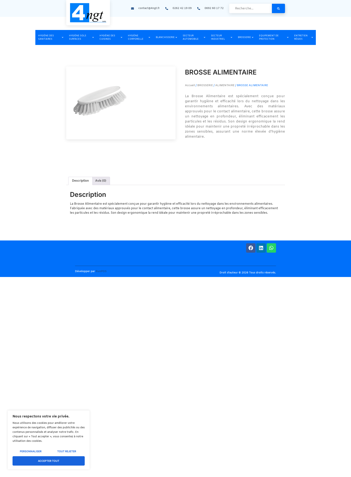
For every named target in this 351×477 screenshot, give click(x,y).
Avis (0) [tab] (100, 181)
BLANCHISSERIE (166, 37)
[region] (48, 440)
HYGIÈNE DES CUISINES (110, 37)
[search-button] (278, 8)
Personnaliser (30, 451)
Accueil (190, 85)
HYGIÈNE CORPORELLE (139, 37)
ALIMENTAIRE (224, 85)
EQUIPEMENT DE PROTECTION (274, 37)
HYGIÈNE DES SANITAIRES (50, 37)
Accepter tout (48, 460)
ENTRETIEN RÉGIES (303, 37)
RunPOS (101, 271)
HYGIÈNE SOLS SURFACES (81, 37)
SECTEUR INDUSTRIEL (221, 37)
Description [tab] (80, 181)
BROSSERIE (245, 37)
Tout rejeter (66, 451)
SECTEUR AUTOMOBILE (194, 37)
